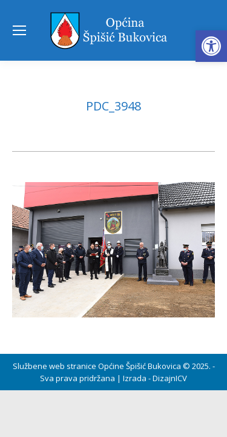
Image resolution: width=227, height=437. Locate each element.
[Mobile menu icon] (19, 30)
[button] (211, 46)
